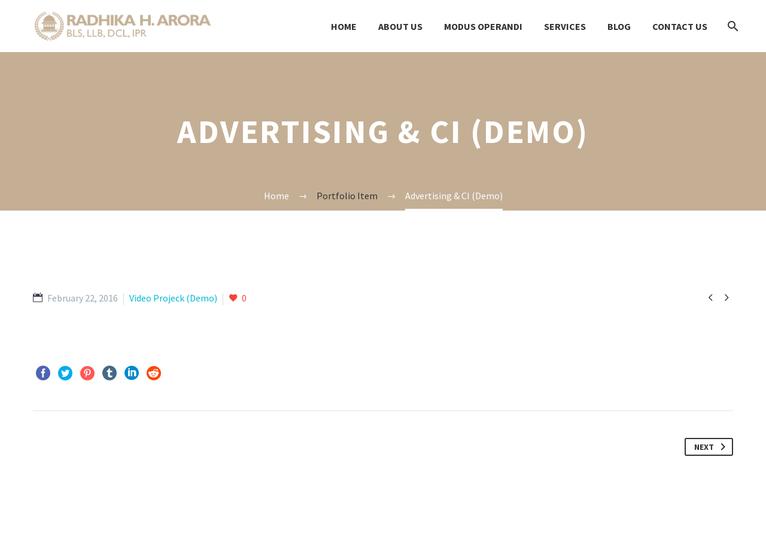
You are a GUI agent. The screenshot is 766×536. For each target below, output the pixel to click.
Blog (619, 26)
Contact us (679, 26)
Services (565, 26)
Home (344, 26)
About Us (400, 26)
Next (712, 447)
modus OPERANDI (483, 26)
